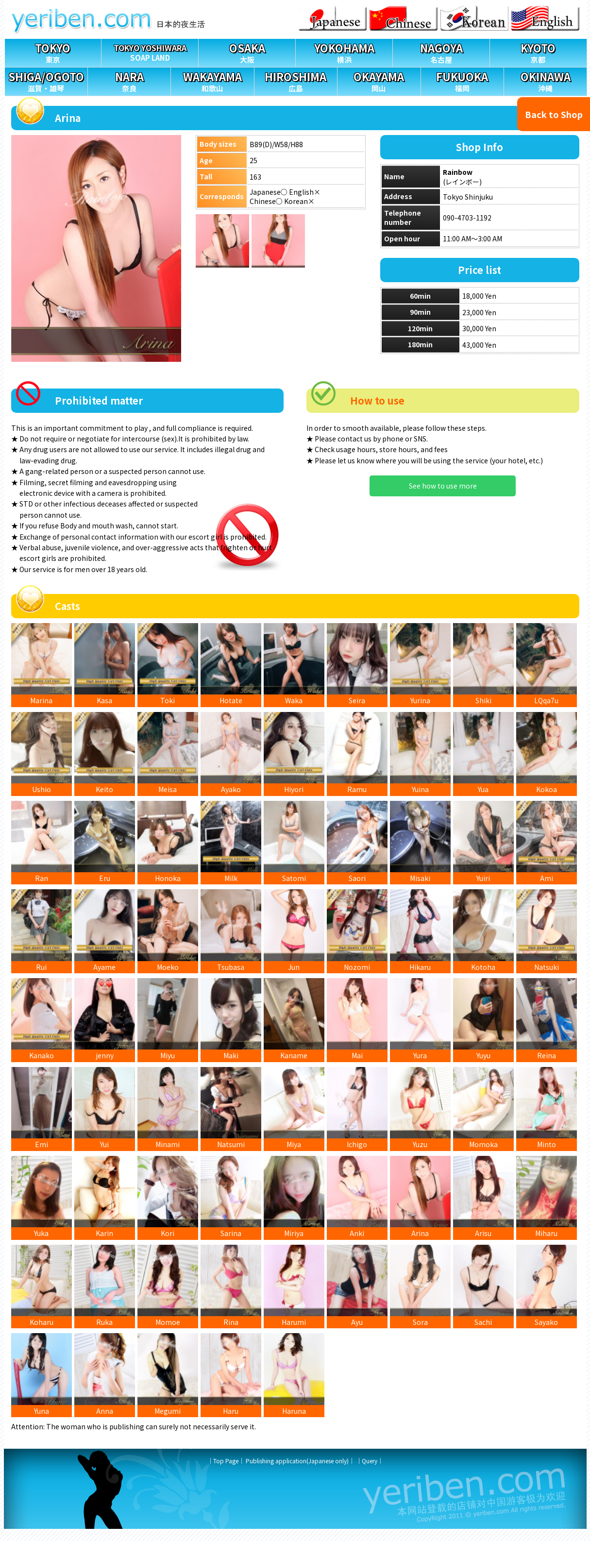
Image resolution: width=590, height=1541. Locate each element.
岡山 (378, 80)
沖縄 (545, 80)
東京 (53, 52)
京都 (538, 52)
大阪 (247, 52)
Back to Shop (554, 114)
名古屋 (441, 52)
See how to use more (443, 486)
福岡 (462, 80)
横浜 (344, 52)
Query (369, 1473)
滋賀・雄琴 (46, 80)
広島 (295, 80)
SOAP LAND (149, 51)
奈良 (129, 80)
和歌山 (212, 80)
